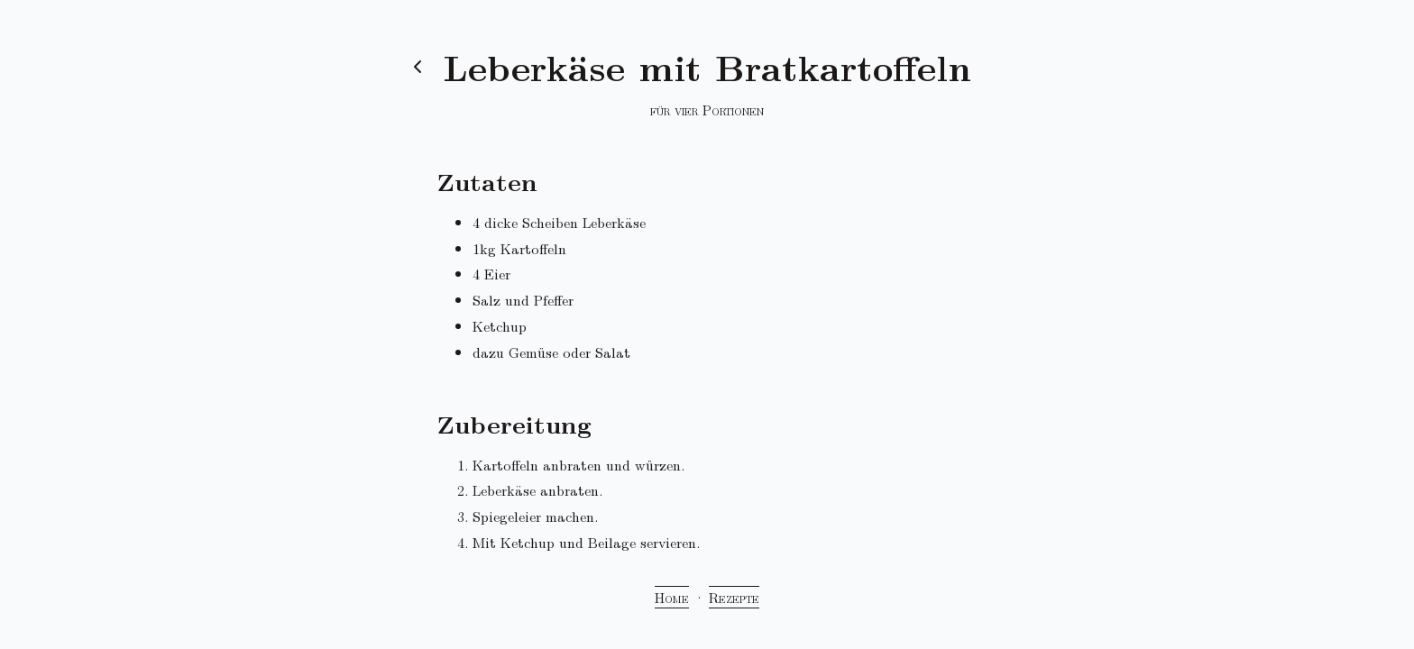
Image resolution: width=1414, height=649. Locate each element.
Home (672, 597)
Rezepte (734, 597)
